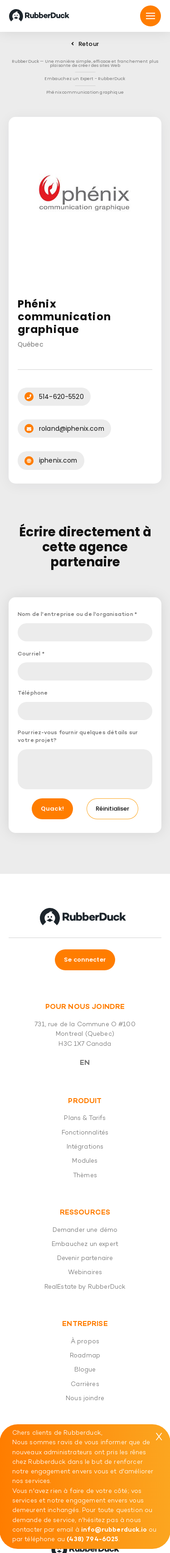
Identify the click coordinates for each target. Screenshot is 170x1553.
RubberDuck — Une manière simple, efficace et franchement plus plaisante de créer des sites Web (85, 63)
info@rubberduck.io (114, 1530)
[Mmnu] (150, 15)
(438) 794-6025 (92, 1539)
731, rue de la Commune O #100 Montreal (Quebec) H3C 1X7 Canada (85, 1034)
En (85, 1063)
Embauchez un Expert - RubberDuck (84, 78)
